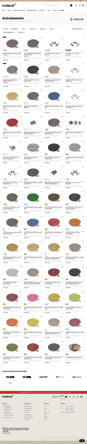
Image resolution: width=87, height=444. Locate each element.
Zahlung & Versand (28, 406)
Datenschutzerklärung (65, 442)
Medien (45, 417)
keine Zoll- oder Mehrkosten (25, 0)
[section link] (3, 10)
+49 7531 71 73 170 (8, 415)
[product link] (12, 48)
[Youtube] (66, 396)
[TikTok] (77, 396)
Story (45, 406)
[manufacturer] (10, 377)
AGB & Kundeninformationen (51, 442)
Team (45, 410)
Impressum (75, 442)
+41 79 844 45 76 (8, 417)
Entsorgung (27, 419)
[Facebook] (70, 396)
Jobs (45, 415)
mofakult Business (28, 408)
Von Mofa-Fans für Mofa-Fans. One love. (10, 442)
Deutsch (83, 0)
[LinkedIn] (81, 396)
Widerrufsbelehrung (28, 417)
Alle (10, 383)
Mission (46, 419)
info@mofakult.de (8, 413)
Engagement (47, 412)
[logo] (9, 5)
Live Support (27, 412)
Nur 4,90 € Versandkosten (9, 0)
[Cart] (83, 5)
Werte (45, 408)
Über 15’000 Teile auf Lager (42, 0)
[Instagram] (73, 396)
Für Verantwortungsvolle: (37, 442)
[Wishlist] (79, 5)
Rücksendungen (27, 415)
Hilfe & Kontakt (27, 410)
